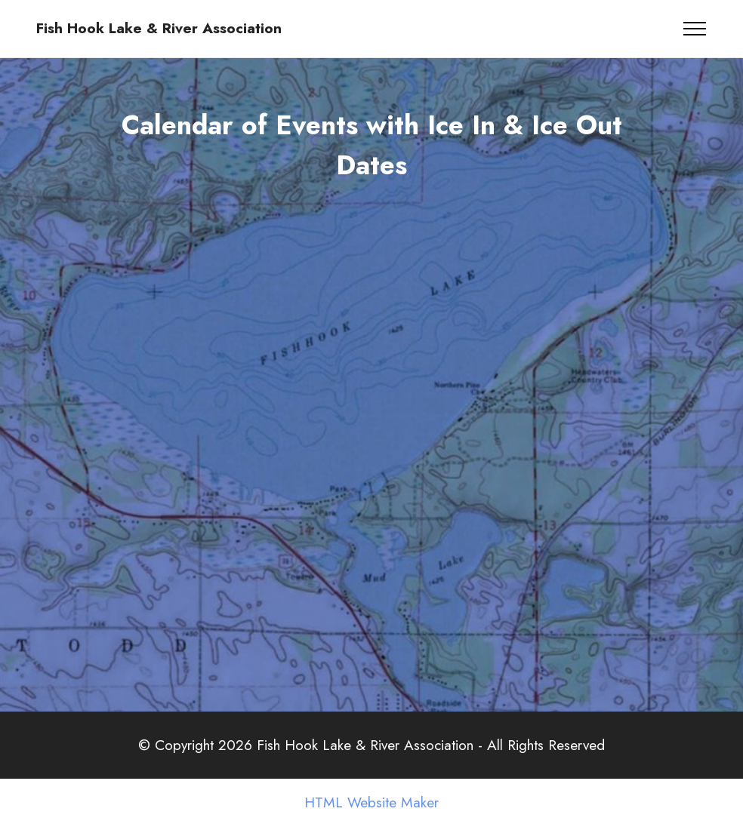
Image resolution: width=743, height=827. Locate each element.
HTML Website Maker (371, 802)
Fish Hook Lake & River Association (159, 28)
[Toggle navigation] (695, 28)
